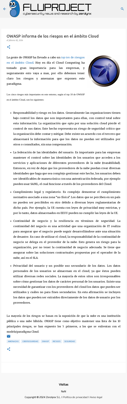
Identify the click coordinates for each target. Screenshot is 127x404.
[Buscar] (122, 9)
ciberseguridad (30, 341)
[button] (9, 47)
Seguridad (69, 341)
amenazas (13, 341)
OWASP (45, 341)
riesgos (57, 341)
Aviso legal (96, 397)
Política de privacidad (75, 397)
